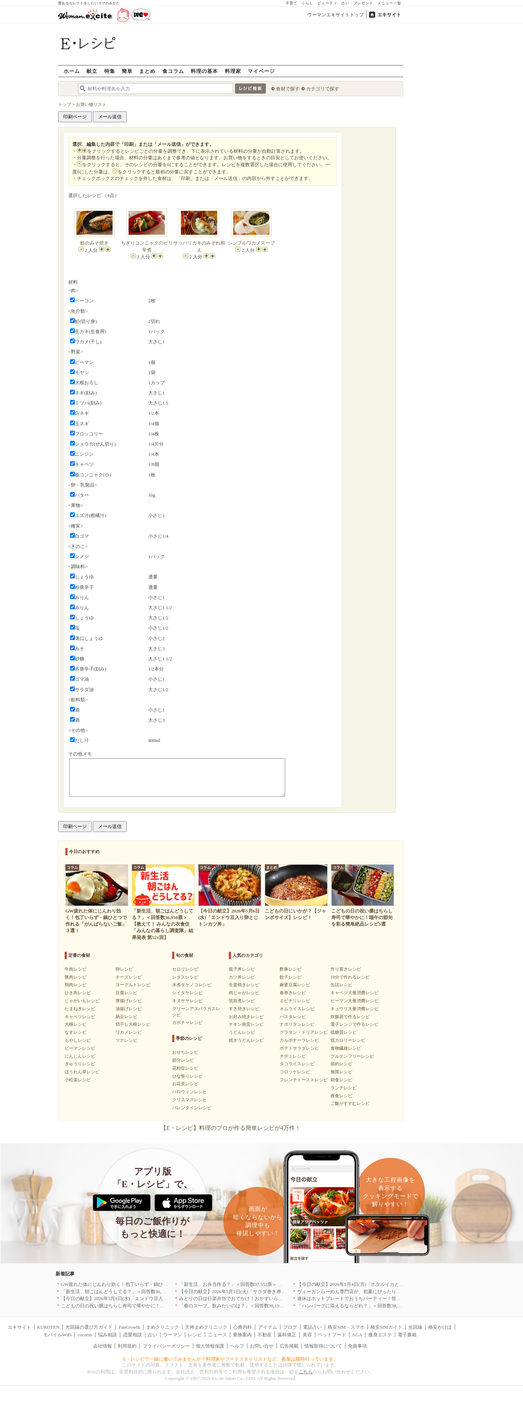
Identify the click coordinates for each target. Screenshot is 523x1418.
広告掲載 (289, 1346)
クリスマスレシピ (189, 1099)
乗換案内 (242, 1334)
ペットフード (332, 1334)
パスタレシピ (293, 1016)
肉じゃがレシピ (244, 992)
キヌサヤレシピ (187, 1000)
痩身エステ (380, 1334)
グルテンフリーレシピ (352, 1056)
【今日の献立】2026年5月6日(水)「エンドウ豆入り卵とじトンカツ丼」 (136, 1298)
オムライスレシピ (297, 1008)
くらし (307, 3)
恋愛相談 (132, 1334)
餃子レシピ (290, 977)
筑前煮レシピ (242, 1000)
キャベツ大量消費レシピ (354, 992)
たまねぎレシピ (80, 1008)
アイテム (267, 1327)
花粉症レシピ (185, 1068)
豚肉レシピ (75, 977)
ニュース (217, 1334)
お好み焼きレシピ (246, 1016)
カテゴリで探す (322, 88)
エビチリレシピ (295, 1000)
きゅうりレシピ (80, 1063)
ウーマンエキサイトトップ (335, 14)
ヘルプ (237, 1346)
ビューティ (327, 3)
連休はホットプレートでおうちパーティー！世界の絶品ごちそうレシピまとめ (379, 1298)
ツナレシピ (126, 1040)
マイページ (261, 70)
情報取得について (323, 1346)
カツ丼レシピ (242, 977)
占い (345, 3)
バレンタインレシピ (191, 1107)
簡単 (127, 70)
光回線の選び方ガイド (89, 1327)
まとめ (147, 70)
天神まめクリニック (206, 1327)
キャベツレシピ (80, 1016)
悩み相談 (107, 1334)
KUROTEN (48, 1327)
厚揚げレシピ (128, 1000)
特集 (109, 70)
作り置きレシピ (346, 969)
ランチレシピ (344, 1087)
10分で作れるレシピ (350, 977)
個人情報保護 (210, 1346)
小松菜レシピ (78, 1079)
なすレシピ (75, 1032)
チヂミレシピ (293, 1056)
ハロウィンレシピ (189, 1091)
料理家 (233, 70)
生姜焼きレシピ (244, 984)
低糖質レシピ (344, 1032)
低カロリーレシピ (348, 1040)
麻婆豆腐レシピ (295, 984)
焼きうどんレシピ (246, 1040)
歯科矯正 (286, 1334)
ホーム (72, 70)
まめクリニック (162, 1327)
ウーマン (172, 1334)
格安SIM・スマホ (346, 1327)
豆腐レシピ (126, 992)
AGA (357, 1334)
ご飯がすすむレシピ (350, 1103)
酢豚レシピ (290, 969)
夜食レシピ (341, 1095)
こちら (306, 1371)
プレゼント (363, 3)
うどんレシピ (242, 1032)
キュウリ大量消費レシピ (354, 1008)
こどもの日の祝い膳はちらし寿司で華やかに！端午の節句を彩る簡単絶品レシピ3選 (149, 1305)
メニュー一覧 (389, 3)
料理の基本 (204, 70)
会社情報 (102, 1346)
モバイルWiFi (57, 1334)
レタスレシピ (185, 977)
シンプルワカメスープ (251, 243)
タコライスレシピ (297, 1063)
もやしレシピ (78, 1040)
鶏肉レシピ (75, 984)
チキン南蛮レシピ (246, 1024)
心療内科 (242, 1327)
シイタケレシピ (187, 992)
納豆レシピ (126, 1016)
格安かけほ (440, 1327)
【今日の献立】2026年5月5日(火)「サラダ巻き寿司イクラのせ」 (247, 1291)
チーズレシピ (128, 977)
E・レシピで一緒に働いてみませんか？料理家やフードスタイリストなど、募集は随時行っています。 (230, 1359)
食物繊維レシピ (346, 1048)
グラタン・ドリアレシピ (304, 1032)
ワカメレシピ (128, 1032)
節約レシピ (341, 1063)
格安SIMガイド (386, 1327)
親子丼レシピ (242, 969)
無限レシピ (341, 1071)
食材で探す (288, 88)
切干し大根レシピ (132, 1024)
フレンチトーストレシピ (304, 1079)
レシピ (195, 1334)
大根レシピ (75, 1024)
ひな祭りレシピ (187, 1076)
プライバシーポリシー (166, 1346)
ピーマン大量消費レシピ (354, 1000)
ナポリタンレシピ (297, 1024)
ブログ (290, 1327)
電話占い (312, 1327)
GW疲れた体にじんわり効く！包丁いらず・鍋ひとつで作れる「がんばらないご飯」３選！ (157, 1284)
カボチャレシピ (187, 1022)
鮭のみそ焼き (94, 243)
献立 (91, 70)
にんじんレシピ (80, 1056)
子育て (291, 3)
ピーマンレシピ (80, 1048)
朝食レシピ (341, 1079)
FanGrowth (129, 1327)
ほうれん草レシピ (82, 1071)
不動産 (265, 1334)
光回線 (415, 1327)
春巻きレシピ (293, 992)
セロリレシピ (185, 969)
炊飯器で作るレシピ (350, 1016)
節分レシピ (183, 1060)
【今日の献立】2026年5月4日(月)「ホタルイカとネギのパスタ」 (365, 1284)
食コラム (173, 70)
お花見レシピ (185, 1083)
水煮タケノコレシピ (191, 984)
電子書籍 (407, 1334)
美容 (307, 1334)
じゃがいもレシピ (82, 1000)
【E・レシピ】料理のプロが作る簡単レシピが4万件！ (231, 1128)
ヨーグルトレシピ (132, 984)
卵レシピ (124, 969)
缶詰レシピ (341, 984)
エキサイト (389, 14)
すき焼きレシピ (244, 1008)
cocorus (85, 1334)
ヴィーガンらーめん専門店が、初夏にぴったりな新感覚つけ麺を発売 (370, 1291)
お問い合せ (261, 1346)
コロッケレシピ (295, 1071)
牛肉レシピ (75, 969)
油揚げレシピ (128, 1008)
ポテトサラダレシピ (299, 1048)
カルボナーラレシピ (299, 1040)
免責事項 (357, 1346)
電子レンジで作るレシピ (354, 1024)
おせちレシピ (185, 1052)
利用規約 (127, 1346)
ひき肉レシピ (78, 992)
